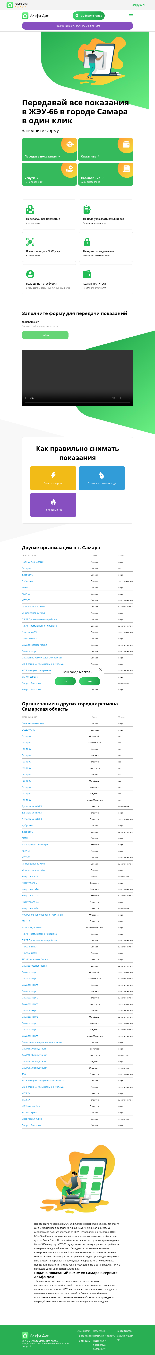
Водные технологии (33, 561)
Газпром (26, 568)
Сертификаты (124, 1330)
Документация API (125, 1337)
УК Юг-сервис (30, 676)
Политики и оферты (104, 1335)
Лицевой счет (30, 321)
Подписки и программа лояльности (99, 1344)
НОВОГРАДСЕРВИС (32, 927)
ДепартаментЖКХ (32, 806)
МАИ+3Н (27, 921)
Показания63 (29, 632)
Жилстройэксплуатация (35, 844)
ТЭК (24, 1074)
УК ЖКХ (26, 1093)
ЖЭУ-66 (26, 593)
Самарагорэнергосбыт (34, 644)
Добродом (27, 574)
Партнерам (84, 1340)
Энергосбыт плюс (32, 683)
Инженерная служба (33, 606)
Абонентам (84, 1330)
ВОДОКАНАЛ (29, 729)
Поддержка (99, 1330)
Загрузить (139, 5)
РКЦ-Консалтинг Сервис (35, 959)
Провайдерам (85, 1335)
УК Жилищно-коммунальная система (43, 664)
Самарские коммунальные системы (42, 657)
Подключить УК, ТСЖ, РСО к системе (77, 25)
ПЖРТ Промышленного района (39, 619)
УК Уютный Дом (31, 1106)
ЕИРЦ (25, 587)
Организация (29, 555)
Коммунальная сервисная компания (42, 914)
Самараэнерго (30, 651)
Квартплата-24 (30, 876)
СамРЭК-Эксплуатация (34, 1048)
